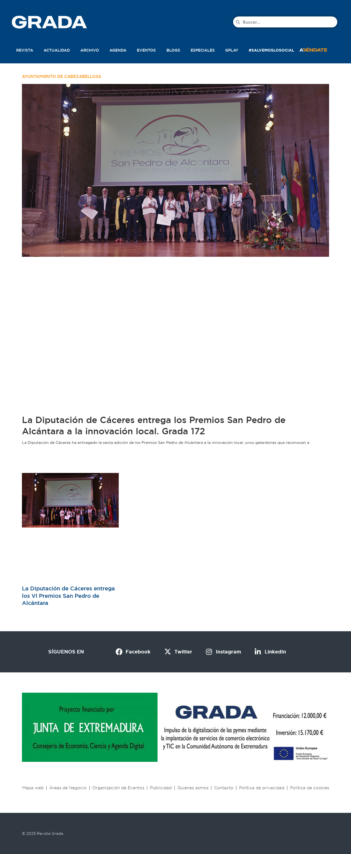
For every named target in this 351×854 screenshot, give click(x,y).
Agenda (117, 50)
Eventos (146, 50)
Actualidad (57, 50)
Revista (24, 50)
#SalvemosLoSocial (271, 50)
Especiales (203, 50)
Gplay (231, 50)
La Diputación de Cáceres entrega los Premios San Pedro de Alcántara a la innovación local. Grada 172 (153, 425)
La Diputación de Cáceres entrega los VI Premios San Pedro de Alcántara (68, 595)
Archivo (89, 50)
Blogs (173, 50)
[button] (319, 49)
